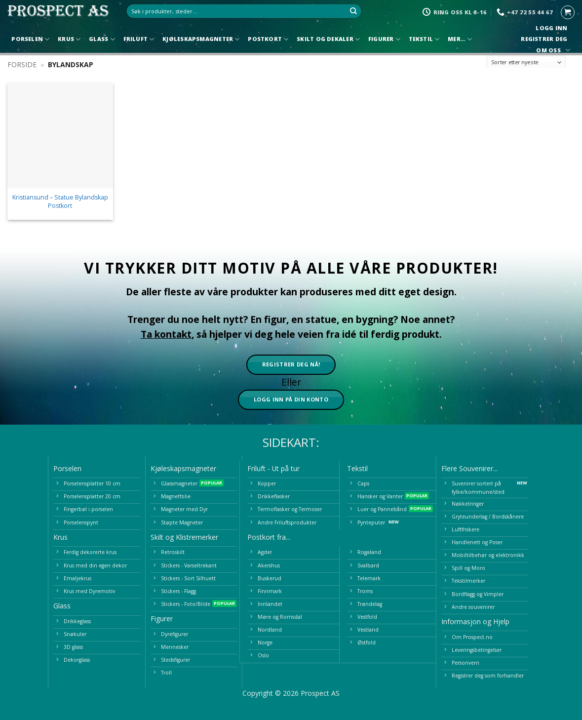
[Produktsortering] (526, 62)
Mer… (460, 39)
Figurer (384, 39)
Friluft (139, 39)
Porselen (30, 39)
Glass (102, 39)
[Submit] (353, 11)
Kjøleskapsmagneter (200, 39)
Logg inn (552, 28)
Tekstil (424, 39)
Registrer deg (544, 39)
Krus (69, 39)
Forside (22, 64)
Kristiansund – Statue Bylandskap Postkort (60, 201)
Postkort (268, 39)
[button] (568, 12)
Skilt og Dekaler (328, 39)
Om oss (552, 50)
